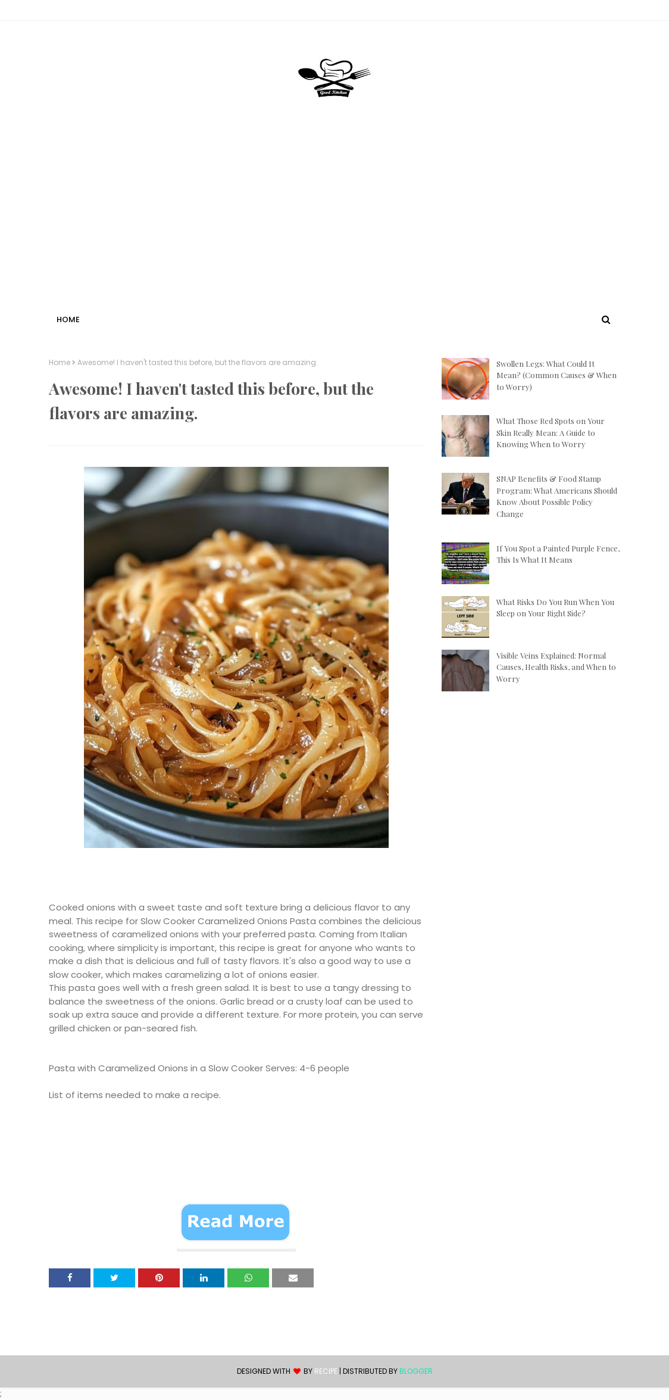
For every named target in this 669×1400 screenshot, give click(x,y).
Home (59, 362)
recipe (325, 1371)
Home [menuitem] (68, 319)
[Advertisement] (334, 222)
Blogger (416, 1371)
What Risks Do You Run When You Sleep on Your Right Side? (555, 608)
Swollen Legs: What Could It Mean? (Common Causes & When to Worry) (556, 375)
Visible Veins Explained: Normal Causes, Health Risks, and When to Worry (556, 667)
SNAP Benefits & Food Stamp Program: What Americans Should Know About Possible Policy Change (556, 496)
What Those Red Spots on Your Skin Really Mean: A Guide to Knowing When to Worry (550, 432)
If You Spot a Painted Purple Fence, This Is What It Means (558, 554)
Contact (67, 12)
